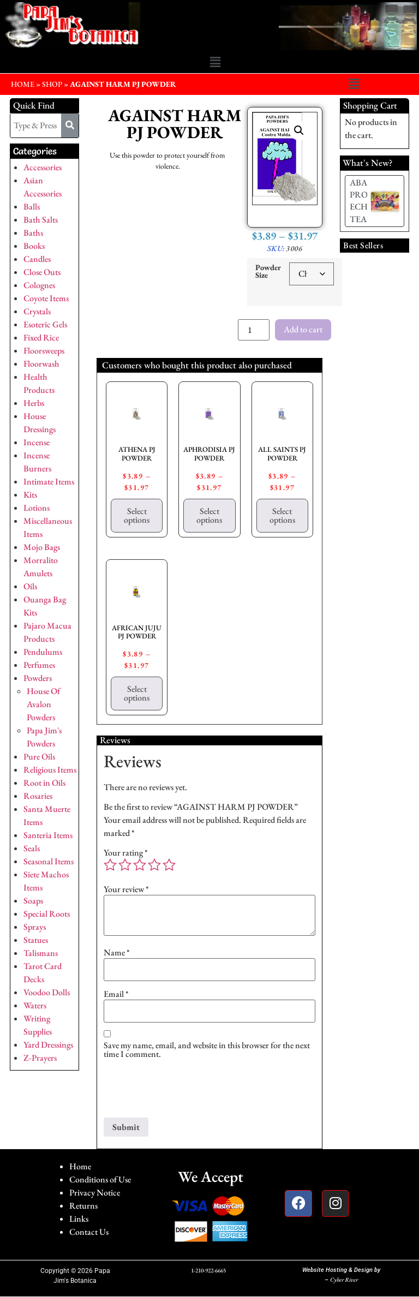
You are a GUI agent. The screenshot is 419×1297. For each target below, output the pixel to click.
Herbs (33, 403)
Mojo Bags (41, 547)
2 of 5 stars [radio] (124, 864)
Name (117, 952)
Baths (33, 232)
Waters (34, 1005)
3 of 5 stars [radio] (139, 864)
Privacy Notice (94, 1192)
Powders (37, 678)
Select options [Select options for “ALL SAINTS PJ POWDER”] (282, 515)
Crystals (37, 311)
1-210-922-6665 (208, 1270)
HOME (22, 84)
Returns (83, 1205)
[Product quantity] (254, 329)
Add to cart (303, 329)
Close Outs (42, 272)
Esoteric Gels (45, 324)
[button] (215, 62)
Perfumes (39, 665)
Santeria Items (48, 835)
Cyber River (344, 1279)
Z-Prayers (40, 1057)
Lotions (36, 507)
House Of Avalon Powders (43, 704)
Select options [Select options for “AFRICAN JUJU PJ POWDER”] (136, 693)
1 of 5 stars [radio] (110, 864)
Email (116, 994)
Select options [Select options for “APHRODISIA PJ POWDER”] (209, 515)
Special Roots (46, 913)
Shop (52, 84)
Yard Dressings (48, 1044)
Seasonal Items (48, 861)
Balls (31, 206)
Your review (126, 889)
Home (80, 1166)
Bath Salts (40, 219)
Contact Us (89, 1232)
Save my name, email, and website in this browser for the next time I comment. (207, 1050)
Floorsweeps (43, 350)
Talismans (40, 953)
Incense (36, 442)
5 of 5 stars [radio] (169, 864)
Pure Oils (39, 756)
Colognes (39, 285)
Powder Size (268, 271)
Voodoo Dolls (46, 992)
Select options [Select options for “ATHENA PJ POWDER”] (136, 515)
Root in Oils (44, 782)
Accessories (42, 167)
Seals (31, 848)
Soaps (33, 900)
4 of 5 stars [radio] (154, 864)
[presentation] (187, 1090)
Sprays (34, 927)
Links (78, 1218)
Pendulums (42, 652)
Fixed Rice (41, 337)
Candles (37, 259)
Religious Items (49, 769)
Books (34, 246)
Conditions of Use (100, 1179)
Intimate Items (48, 481)
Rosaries (37, 796)
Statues (35, 940)
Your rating (126, 852)
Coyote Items (46, 298)
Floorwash (41, 363)
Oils (30, 586)
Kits (30, 494)
